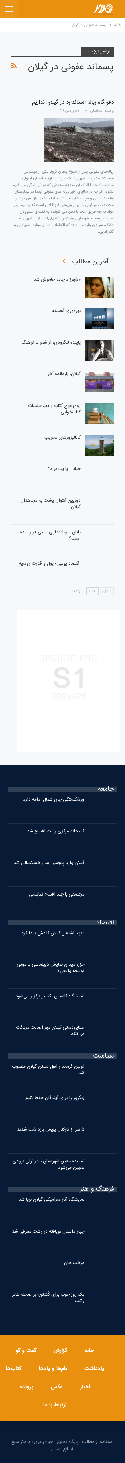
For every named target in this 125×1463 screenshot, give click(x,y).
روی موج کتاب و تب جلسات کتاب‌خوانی (54, 409)
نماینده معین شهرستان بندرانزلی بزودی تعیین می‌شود (48, 1164)
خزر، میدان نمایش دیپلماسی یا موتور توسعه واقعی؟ (50, 968)
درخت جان (74, 1263)
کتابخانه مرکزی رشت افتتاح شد (55, 831)
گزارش (60, 1350)
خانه (89, 1350)
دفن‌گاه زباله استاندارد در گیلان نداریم (73, 102)
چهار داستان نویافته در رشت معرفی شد (48, 1232)
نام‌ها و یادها (53, 1368)
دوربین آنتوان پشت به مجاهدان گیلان (50, 504)
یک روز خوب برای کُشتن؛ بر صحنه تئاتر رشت (48, 1298)
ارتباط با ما (54, 1405)
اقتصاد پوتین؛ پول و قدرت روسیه (50, 564)
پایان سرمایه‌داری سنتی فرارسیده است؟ (50, 535)
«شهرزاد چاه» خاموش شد (57, 280)
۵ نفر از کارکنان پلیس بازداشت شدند (50, 1130)
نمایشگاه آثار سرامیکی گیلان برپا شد (51, 1200)
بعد (92, 591)
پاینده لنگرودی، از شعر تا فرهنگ (51, 343)
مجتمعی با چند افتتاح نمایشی (56, 894)
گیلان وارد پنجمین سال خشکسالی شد (49, 863)
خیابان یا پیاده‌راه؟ (64, 469)
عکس (57, 1387)
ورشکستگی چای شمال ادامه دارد (53, 800)
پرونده (26, 1387)
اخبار (85, 1387)
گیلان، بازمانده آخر (64, 374)
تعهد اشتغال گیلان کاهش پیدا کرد (52, 933)
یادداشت (94, 1368)
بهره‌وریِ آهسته (66, 311)
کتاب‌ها (13, 1368)
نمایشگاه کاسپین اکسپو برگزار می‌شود (50, 996)
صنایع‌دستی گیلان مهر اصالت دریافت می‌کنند (50, 1031)
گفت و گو (26, 1350)
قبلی (106, 591)
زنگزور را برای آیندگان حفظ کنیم (54, 1098)
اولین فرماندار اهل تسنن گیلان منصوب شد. (48, 1070)
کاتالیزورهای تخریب (62, 438)
